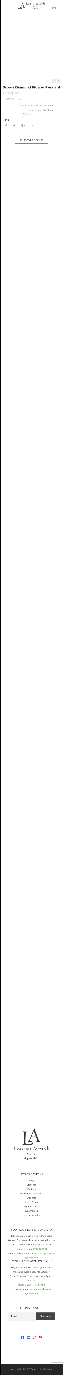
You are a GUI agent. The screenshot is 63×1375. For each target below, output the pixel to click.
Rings (31, 1180)
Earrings (31, 1189)
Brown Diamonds (37, 110)
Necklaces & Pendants (31, 1193)
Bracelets (31, 1185)
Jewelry (22, 105)
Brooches (31, 1198)
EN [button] (54, 8)
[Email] (22, 1316)
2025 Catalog (31, 1211)
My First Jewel (31, 1206)
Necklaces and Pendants (40, 105)
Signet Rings (31, 1202)
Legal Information (31, 1215)
